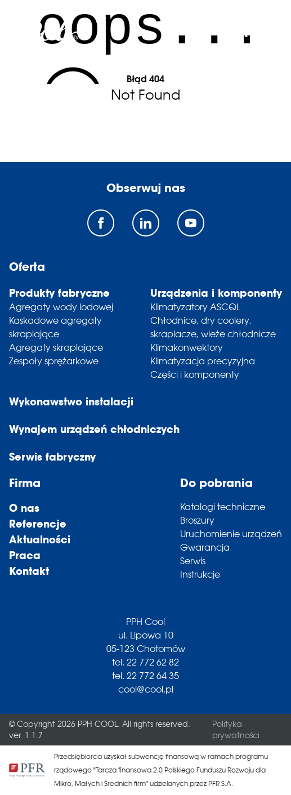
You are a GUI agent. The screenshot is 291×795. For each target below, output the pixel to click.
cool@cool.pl (145, 689)
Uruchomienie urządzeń (231, 533)
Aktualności (39, 539)
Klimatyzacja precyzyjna (202, 361)
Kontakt (29, 571)
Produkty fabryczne (59, 293)
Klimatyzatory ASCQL (195, 306)
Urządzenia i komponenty (216, 293)
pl (224, 33)
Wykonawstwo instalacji (71, 401)
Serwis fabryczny (52, 456)
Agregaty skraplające (56, 347)
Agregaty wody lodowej (61, 306)
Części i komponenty (194, 374)
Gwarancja (205, 547)
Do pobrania (216, 482)
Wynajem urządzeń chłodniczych (94, 429)
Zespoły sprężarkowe (54, 361)
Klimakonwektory (186, 347)
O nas (24, 508)
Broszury (197, 520)
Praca (25, 555)
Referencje (37, 523)
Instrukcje (200, 574)
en (241, 33)
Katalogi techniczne (222, 506)
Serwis (192, 560)
